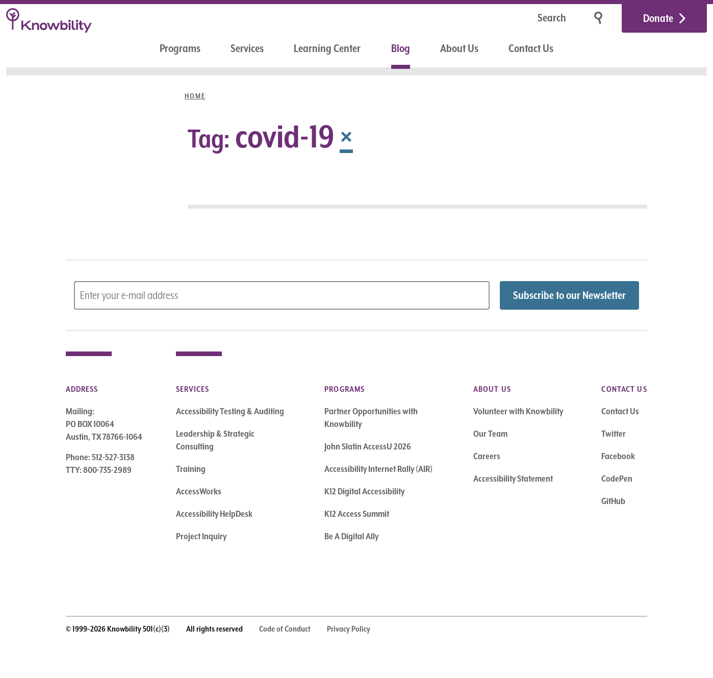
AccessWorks (198, 491)
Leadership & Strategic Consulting (215, 440)
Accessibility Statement (513, 478)
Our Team (490, 434)
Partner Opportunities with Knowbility (371, 417)
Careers (486, 456)
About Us (459, 48)
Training (191, 469)
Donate (658, 18)
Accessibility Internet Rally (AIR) (378, 469)
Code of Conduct (285, 629)
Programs (180, 48)
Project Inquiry (201, 536)
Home (195, 96)
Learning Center (327, 48)
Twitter (613, 434)
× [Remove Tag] (346, 136)
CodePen (616, 478)
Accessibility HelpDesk (214, 514)
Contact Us (530, 48)
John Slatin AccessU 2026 (367, 446)
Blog (400, 48)
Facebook (618, 456)
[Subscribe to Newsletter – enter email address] (282, 295)
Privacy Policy (348, 629)
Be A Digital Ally (351, 536)
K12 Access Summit (356, 514)
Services (247, 48)
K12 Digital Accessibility (364, 491)
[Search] (519, 18)
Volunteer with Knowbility (518, 411)
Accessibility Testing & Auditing (230, 411)
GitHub (613, 501)
